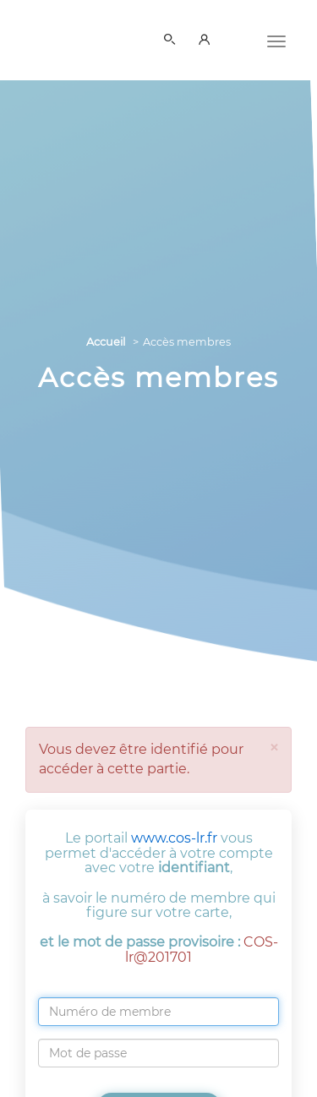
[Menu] (276, 39)
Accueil (105, 342)
